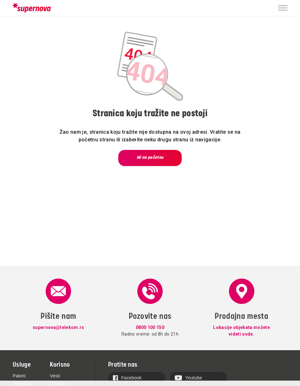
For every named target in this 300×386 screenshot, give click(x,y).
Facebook (127, 377)
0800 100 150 (150, 327)
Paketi (19, 375)
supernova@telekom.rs (58, 327)
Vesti (55, 375)
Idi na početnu (150, 157)
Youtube (188, 377)
